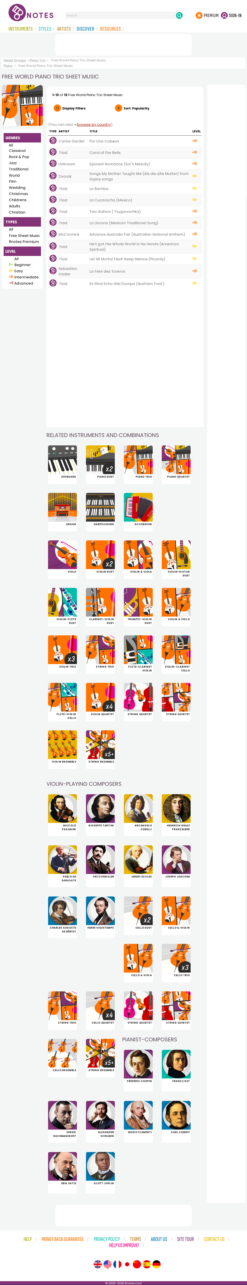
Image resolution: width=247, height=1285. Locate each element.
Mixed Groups (15, 60)
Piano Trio (38, 60)
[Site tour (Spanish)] (146, 1264)
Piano (8, 65)
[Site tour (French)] (117, 1264)
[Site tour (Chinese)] (136, 1264)
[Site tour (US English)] (107, 1264)
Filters (74, 108)
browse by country (94, 124)
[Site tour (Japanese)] (127, 1264)
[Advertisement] (123, 44)
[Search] (179, 15)
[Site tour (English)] (97, 1264)
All (11, 145)
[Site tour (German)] (156, 1264)
